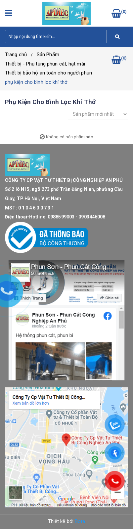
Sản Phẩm (48, 55)
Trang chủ (16, 55)
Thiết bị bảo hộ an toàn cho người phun (48, 73)
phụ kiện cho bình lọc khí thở (36, 82)
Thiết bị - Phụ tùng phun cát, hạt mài (45, 64)
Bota (80, 521)
